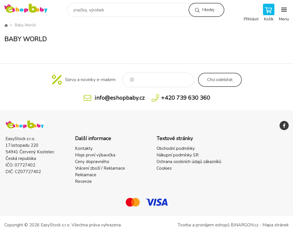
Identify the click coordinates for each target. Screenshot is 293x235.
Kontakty (84, 148)
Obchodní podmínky (176, 148)
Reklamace (85, 175)
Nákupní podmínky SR (178, 155)
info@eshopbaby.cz (119, 98)
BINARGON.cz (244, 225)
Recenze (83, 181)
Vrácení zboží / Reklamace (100, 168)
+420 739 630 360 (185, 98)
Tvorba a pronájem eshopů (203, 225)
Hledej (208, 10)
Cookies (164, 168)
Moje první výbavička (95, 155)
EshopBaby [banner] (29, 8)
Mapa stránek (275, 225)
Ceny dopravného (92, 161)
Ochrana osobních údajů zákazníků (189, 161)
